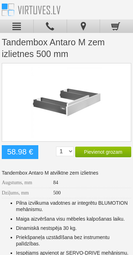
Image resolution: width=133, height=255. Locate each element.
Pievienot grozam (103, 152)
